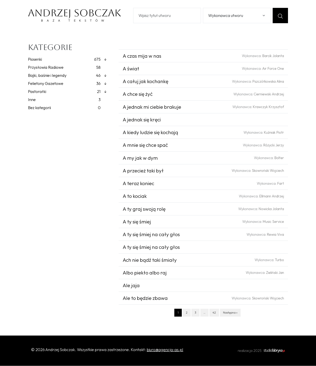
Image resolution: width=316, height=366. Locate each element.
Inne (64, 100)
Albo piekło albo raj (145, 273)
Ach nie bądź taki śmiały (150, 260)
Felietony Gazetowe (67, 84)
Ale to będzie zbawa (145, 298)
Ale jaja (131, 285)
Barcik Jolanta (273, 56)
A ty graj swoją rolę (144, 209)
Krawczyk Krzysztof (268, 107)
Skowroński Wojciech (268, 170)
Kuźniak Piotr (274, 132)
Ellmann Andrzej (271, 196)
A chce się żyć (138, 94)
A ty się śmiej (137, 222)
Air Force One (273, 68)
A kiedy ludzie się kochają (150, 132)
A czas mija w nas (142, 56)
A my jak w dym (140, 158)
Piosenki (67, 59)
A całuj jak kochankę (145, 81)
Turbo (279, 260)
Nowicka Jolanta (271, 209)
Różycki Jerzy (273, 145)
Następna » (230, 313)
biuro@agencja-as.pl (165, 349)
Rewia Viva (275, 234)
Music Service (273, 221)
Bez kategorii (64, 108)
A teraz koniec (138, 183)
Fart (280, 183)
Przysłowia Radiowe (64, 68)
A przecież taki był (143, 171)
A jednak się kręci (142, 120)
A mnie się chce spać (145, 145)
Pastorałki (67, 92)
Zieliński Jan (275, 272)
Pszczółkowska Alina (268, 81)
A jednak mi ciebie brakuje (152, 107)
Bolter (279, 158)
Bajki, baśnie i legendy (67, 76)
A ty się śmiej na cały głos (151, 234)
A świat (131, 69)
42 (214, 313)
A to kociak (135, 196)
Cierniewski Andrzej (269, 94)
